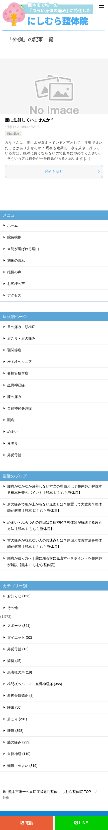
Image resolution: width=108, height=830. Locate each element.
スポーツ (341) (19, 626)
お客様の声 (16, 284)
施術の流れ (16, 260)
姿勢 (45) (14, 661)
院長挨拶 (14, 237)
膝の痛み (13, 134)
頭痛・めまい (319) (22, 766)
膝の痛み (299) (19, 742)
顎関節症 (14, 350)
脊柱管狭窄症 (17, 373)
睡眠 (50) (14, 707)
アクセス (14, 295)
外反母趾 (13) (18, 649)
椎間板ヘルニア (19, 362)
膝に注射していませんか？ (29, 120)
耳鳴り (12, 443)
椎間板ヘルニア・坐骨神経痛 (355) (34, 684)
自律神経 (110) (19, 754)
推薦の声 (14, 272)
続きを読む (72, 171)
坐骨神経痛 (16, 385)
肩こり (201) (17, 719)
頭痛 (10, 420)
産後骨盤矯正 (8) (20, 695)
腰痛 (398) (15, 731)
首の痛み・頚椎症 (21, 327)
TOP (49, 792)
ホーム (12, 225)
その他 (12, 608)
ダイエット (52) (19, 637)
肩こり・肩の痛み (21, 338)
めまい (12, 432)
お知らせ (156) (19, 596)
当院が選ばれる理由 (23, 249)
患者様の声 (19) (19, 672)
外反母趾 (14, 455)
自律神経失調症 (19, 408)
